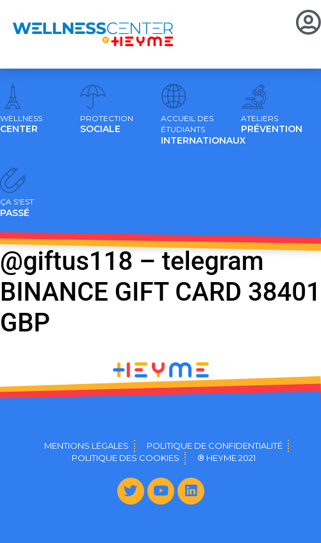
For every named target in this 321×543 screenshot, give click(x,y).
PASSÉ (17, 208)
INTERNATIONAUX (203, 130)
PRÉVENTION (271, 124)
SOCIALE (106, 124)
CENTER (21, 124)
